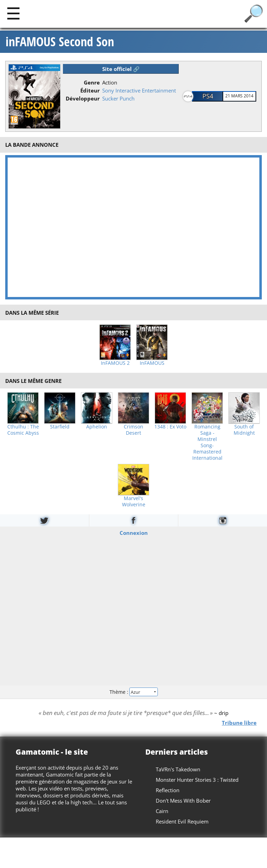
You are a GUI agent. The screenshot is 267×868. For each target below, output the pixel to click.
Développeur (83, 98)
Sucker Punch (118, 98)
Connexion (134, 532)
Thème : (133, 692)
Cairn (162, 810)
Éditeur (90, 90)
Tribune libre (239, 722)
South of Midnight (244, 430)
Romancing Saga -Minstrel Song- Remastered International (207, 442)
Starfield (60, 427)
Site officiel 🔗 (121, 68)
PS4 (207, 96)
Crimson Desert (133, 430)
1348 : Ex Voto (170, 427)
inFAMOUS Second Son (60, 41)
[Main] (13, 13)
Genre (92, 82)
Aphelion (96, 427)
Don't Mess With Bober (183, 800)
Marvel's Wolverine (133, 501)
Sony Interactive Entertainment (139, 90)
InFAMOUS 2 (115, 363)
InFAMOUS (152, 363)
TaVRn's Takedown (178, 769)
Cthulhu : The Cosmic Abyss (23, 430)
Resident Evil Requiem (182, 821)
